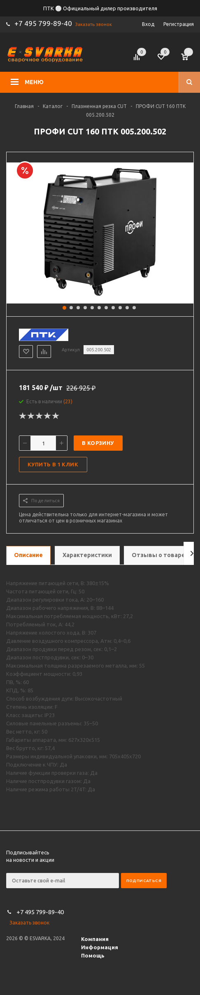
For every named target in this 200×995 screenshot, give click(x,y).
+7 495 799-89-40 (43, 23)
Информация (99, 947)
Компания (95, 939)
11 (134, 307)
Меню (34, 82)
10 (127, 307)
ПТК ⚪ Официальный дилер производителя (100, 8)
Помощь (93, 955)
